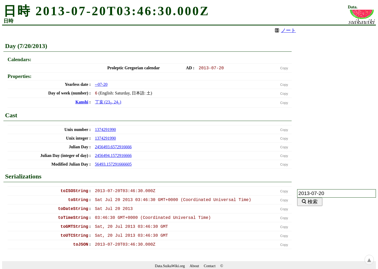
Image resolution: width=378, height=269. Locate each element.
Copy (284, 68)
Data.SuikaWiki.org (170, 266)
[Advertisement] (336, 104)
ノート (288, 30)
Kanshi (81, 102)
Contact (210, 266)
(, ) (108, 102)
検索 (313, 201)
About (194, 266)
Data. (353, 7)
